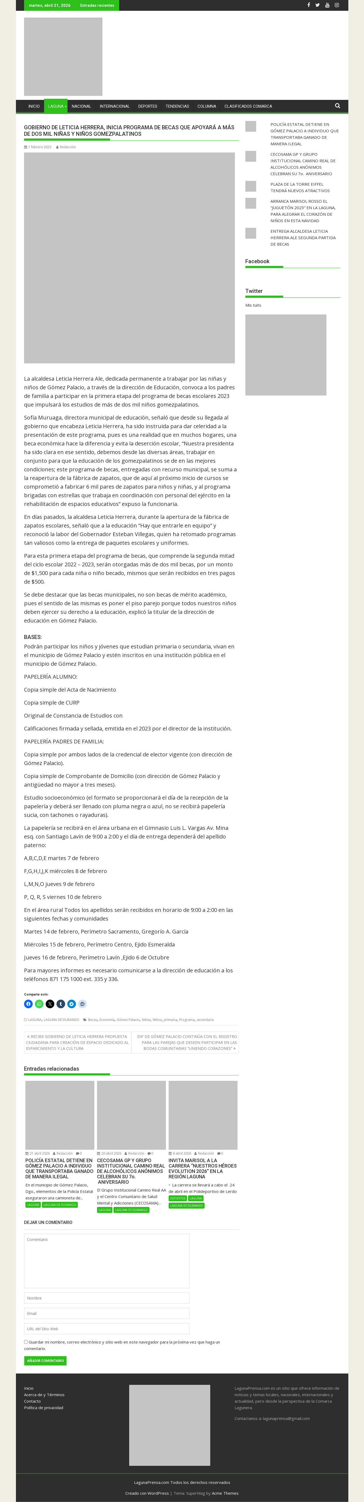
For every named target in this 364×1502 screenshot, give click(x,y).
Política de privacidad (43, 1407)
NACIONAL (81, 106)
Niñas (146, 1019)
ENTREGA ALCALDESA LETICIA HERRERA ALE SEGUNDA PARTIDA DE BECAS (303, 237)
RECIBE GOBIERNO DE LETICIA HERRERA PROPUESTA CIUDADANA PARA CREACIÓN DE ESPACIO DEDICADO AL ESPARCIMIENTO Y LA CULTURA (77, 1042)
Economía (107, 1019)
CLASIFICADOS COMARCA (248, 106)
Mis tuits (253, 305)
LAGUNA (56, 106)
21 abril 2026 (37, 1153)
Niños (157, 1019)
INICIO (34, 106)
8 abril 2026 (180, 1153)
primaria (170, 1019)
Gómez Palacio (128, 1019)
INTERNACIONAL (115, 106)
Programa (187, 1019)
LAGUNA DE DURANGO (61, 1019)
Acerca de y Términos (44, 1394)
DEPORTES (147, 106)
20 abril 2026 (109, 1153)
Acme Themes (225, 1493)
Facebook (257, 261)
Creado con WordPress (147, 1493)
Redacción (66, 147)
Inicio (29, 1388)
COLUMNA (207, 106)
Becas (92, 1019)
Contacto (32, 1400)
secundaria (205, 1019)
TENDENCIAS (177, 106)
